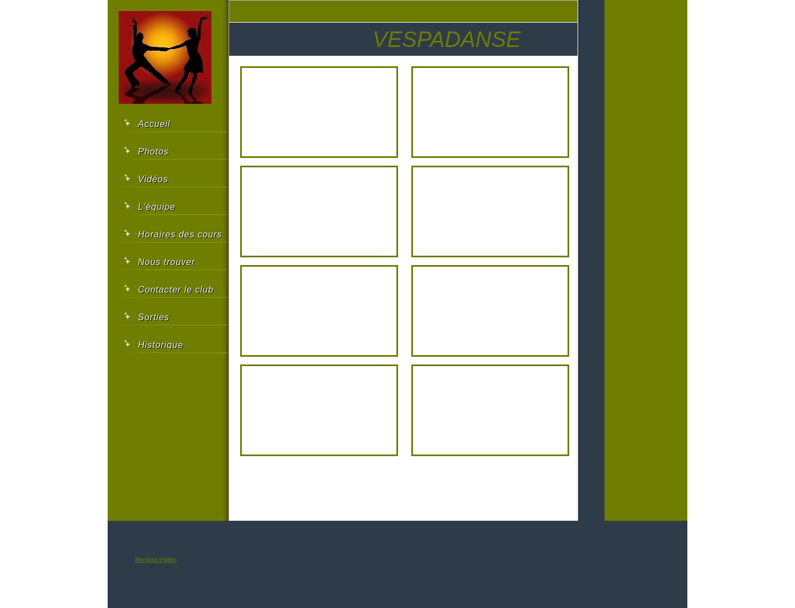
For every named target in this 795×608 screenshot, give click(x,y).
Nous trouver (166, 262)
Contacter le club (176, 289)
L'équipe (157, 207)
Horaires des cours (180, 234)
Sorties (153, 317)
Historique (160, 345)
